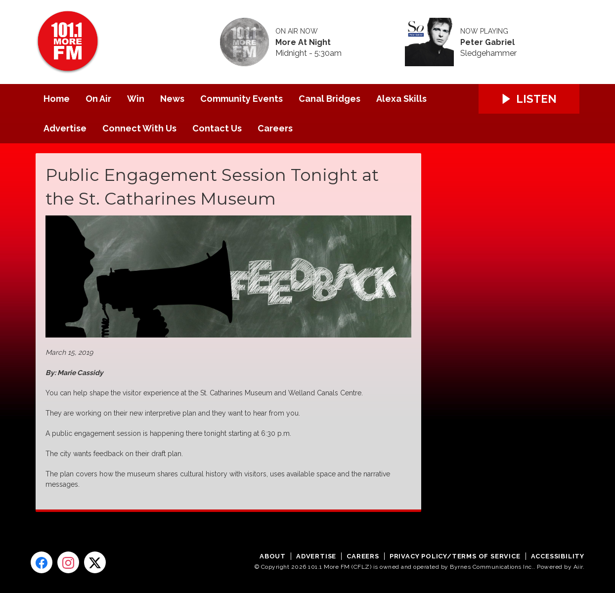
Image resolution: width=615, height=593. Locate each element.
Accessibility (557, 556)
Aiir (578, 566)
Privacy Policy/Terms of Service (455, 556)
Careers (275, 128)
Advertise (65, 128)
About (273, 556)
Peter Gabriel (487, 42)
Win (135, 98)
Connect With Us (139, 128)
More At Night (303, 42)
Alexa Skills (401, 98)
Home (57, 98)
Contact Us (217, 128)
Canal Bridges (329, 98)
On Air (98, 98)
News (172, 98)
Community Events (241, 98)
